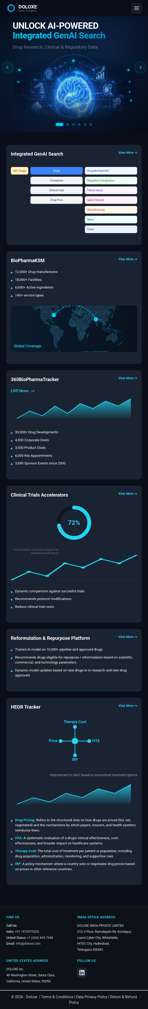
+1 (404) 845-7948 (40, 938)
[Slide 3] (73, 124)
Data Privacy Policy (92, 997)
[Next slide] (140, 68)
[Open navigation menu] (137, 8)
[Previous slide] (7, 68)
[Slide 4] (79, 124)
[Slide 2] (67, 124)
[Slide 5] (85, 124)
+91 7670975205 (27, 932)
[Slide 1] (59, 124)
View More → (127, 153)
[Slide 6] (91, 124)
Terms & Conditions (57, 997)
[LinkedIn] (82, 972)
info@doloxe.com (28, 943)
